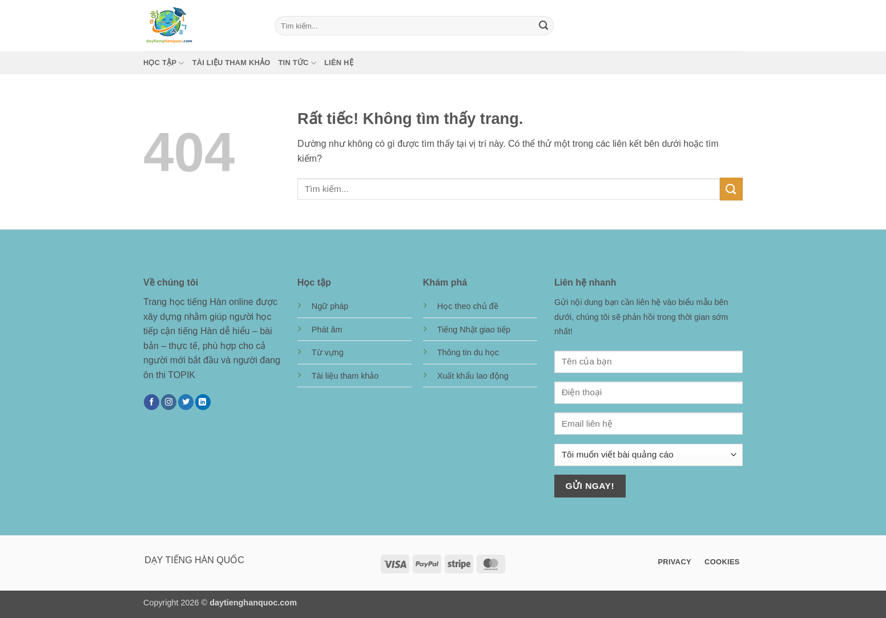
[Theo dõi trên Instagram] (168, 402)
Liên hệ (338, 62)
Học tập (163, 63)
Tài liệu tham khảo (231, 62)
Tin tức (297, 63)
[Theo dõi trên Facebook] (151, 402)
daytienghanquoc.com (253, 602)
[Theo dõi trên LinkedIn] (203, 402)
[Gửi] (543, 25)
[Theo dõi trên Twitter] (186, 402)
